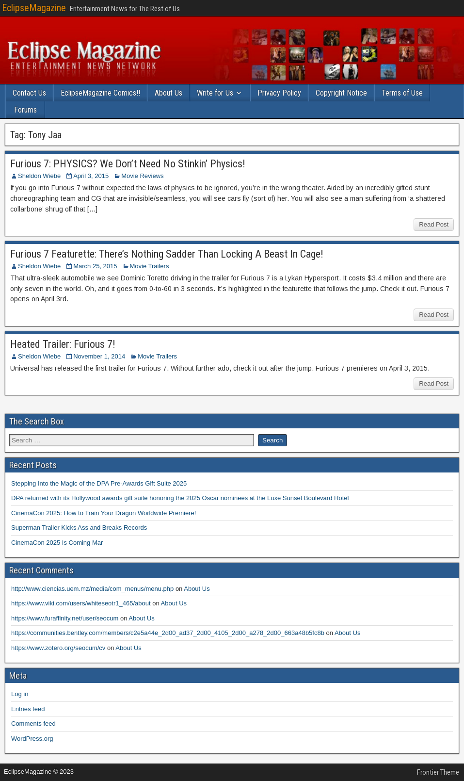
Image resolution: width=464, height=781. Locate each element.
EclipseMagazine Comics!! (100, 93)
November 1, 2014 (99, 356)
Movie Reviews (142, 175)
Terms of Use (402, 93)
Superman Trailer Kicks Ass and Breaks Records (79, 527)
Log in (19, 694)
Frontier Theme (438, 772)
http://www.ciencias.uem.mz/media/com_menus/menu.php (92, 588)
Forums (25, 109)
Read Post (433, 224)
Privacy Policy (279, 93)
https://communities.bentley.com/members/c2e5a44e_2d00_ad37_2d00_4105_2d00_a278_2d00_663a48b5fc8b (167, 632)
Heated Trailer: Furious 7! (62, 344)
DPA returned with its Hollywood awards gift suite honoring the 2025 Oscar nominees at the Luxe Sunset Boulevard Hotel (180, 498)
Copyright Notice (341, 93)
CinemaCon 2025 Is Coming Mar (57, 542)
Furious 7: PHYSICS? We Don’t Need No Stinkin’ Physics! (127, 164)
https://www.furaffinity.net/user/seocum (64, 618)
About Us (168, 93)
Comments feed (33, 723)
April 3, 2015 (91, 175)
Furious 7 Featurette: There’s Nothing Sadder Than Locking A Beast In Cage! (166, 254)
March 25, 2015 (95, 266)
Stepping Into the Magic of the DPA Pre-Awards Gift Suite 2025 (99, 483)
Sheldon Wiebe (39, 175)
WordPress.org (32, 738)
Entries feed (28, 709)
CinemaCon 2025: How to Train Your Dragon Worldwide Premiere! (103, 513)
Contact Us (29, 93)
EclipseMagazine (34, 8)
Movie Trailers (149, 266)
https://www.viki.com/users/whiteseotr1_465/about (81, 603)
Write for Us (215, 93)
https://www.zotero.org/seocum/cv (58, 647)
